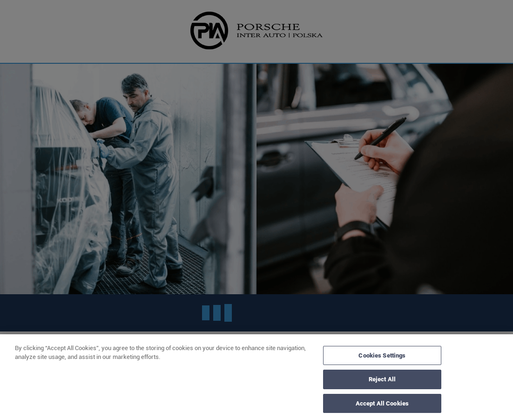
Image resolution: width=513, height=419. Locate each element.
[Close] (498, 380)
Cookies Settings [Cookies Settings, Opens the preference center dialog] (381, 357)
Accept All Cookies (382, 405)
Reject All (382, 381)
